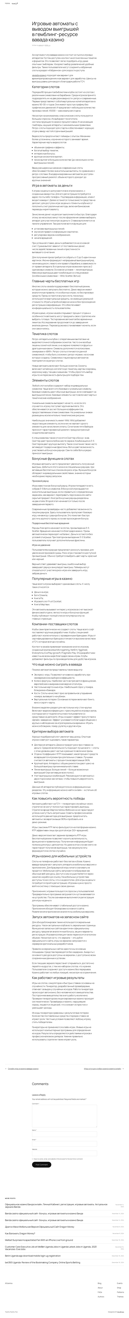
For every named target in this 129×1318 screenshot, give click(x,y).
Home (7, 3)
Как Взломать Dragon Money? (20, 1233)
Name (34, 1130)
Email (34, 1140)
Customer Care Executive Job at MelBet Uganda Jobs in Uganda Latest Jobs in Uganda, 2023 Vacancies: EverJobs (51, 1248)
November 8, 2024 (118, 1227)
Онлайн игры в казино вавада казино (23, 1068)
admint (41, 45)
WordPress (120, 1312)
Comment (35, 1104)
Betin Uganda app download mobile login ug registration (33, 1256)
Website (34, 1149)
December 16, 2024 (118, 1240)
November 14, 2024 (118, 1213)
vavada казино (39, 75)
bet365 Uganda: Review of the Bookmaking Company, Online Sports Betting (42, 1262)
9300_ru (47, 45)
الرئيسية (15, 3)
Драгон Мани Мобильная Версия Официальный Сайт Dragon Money (39, 1227)
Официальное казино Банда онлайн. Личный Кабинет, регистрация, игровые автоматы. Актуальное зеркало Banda (56, 1205)
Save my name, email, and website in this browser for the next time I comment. (58, 1159)
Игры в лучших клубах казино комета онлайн (102, 1068)
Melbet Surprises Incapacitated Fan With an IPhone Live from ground (39, 1240)
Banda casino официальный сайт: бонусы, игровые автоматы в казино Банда (44, 1213)
